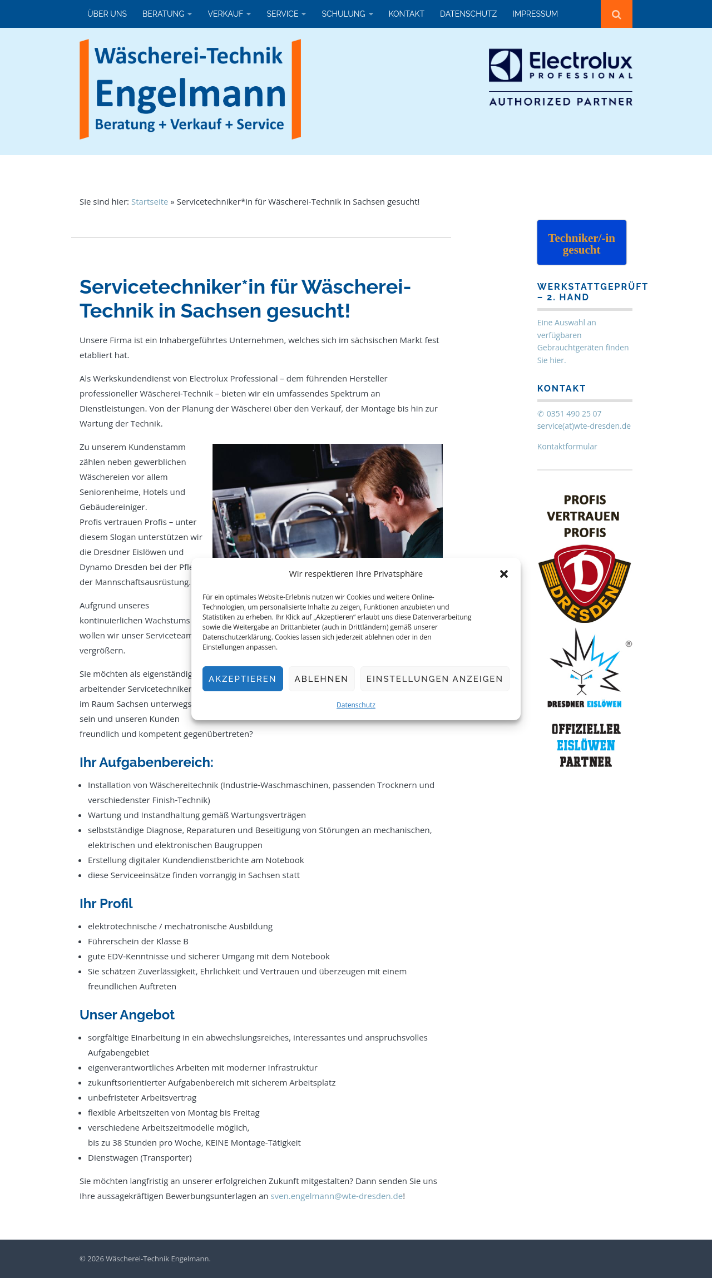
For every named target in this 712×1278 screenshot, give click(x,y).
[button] (504, 573)
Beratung (163, 13)
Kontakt (406, 13)
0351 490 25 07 (574, 413)
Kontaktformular (567, 446)
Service (282, 13)
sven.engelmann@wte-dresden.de (336, 1195)
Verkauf (225, 13)
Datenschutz (356, 705)
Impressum (535, 13)
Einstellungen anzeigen (435, 679)
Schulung (343, 13)
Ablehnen (322, 679)
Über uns (107, 13)
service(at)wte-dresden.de (584, 425)
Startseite (150, 201)
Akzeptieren (243, 679)
